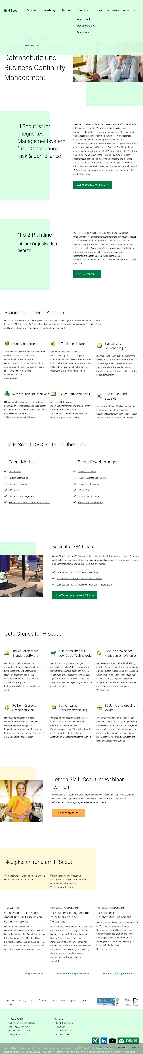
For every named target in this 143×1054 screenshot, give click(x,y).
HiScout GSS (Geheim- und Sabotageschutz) (29, 502)
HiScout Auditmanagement (21, 496)
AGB (101, 1047)
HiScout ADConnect (87, 471)
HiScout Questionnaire (88, 496)
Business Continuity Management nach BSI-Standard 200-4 (84, 585)
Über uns (82, 10)
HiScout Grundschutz (19, 484)
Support (125, 10)
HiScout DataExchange (88, 484)
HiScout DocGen (85, 490)
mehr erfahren (86, 274)
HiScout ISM (14, 490)
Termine (98, 10)
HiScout (11, 10)
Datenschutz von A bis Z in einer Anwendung (77, 572)
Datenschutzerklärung (116, 1047)
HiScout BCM (15, 471)
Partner (66, 10)
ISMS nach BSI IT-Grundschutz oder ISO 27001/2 (79, 578)
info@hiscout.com (17, 1034)
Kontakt (135, 10)
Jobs (107, 10)
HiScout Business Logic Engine (92, 478)
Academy (49, 10)
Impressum (134, 1047)
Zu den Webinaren (67, 813)
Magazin (115, 10)
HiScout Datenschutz (18, 478)
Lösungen (31, 10)
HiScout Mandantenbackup (90, 502)
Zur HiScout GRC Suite (91, 184)
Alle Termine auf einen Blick (73, 595)
